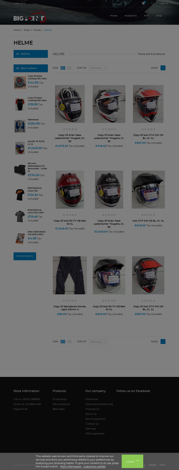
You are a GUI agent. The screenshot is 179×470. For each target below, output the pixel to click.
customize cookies (94, 466)
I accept (130, 462)
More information (71, 466)
